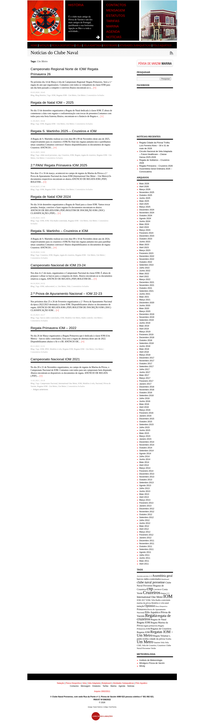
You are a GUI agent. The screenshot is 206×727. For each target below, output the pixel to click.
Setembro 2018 (146, 343)
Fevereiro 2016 (146, 413)
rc (56, 286)
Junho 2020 (144, 305)
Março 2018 (144, 355)
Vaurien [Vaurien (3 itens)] (157, 642)
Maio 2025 (144, 201)
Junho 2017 (144, 372)
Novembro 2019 (146, 317)
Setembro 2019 (146, 320)
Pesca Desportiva (63, 45)
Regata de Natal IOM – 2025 (52, 102)
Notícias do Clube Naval (54, 52)
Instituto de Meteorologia (150, 660)
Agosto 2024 (145, 218)
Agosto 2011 (145, 552)
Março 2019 (144, 331)
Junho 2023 (144, 241)
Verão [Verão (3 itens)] (153, 648)
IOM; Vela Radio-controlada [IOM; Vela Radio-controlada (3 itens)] (158, 600)
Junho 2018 (144, 346)
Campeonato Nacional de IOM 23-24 (58, 265)
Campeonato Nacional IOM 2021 (55, 359)
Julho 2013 (144, 488)
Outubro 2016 (145, 392)
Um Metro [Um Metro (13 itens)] (145, 642)
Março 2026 (144, 189)
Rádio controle (87, 318)
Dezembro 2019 (146, 314)
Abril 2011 (144, 564)
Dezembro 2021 (146, 282)
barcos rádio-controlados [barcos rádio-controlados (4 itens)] (149, 579)
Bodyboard (110, 45)
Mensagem (115, 10)
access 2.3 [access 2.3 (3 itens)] (147, 576)
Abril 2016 (144, 407)
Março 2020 (144, 311)
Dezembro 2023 (146, 236)
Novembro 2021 (146, 285)
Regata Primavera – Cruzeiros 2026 (156, 166)
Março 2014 (144, 468)
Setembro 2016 (146, 395)
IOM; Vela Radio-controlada (56, 221)
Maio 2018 (144, 349)
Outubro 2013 (145, 479)
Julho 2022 (144, 268)
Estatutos (115, 15)
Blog (32, 95)
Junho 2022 (144, 270)
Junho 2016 (144, 401)
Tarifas (112, 21)
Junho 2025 (144, 198)
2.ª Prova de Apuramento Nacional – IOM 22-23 (66, 293)
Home (34, 45)
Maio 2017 (144, 375)
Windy (142, 666)
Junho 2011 (144, 558)
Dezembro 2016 (146, 387)
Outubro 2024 (145, 215)
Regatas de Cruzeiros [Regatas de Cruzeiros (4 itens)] (161, 628)
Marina (112, 26)
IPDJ (47, 349)
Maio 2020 (144, 308)
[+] (94, 88)
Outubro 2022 (145, 262)
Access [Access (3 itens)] (140, 576)
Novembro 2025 (146, 192)
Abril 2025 (144, 204)
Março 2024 (144, 230)
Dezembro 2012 (146, 508)
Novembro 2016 (146, 389)
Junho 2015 (144, 430)
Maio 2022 (144, 273)
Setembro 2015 (146, 424)
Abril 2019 (144, 328)
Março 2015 (144, 436)
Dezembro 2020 (146, 302)
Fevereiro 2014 (146, 471)
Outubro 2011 (145, 546)
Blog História (40, 95)
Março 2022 (144, 279)
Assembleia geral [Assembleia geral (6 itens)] (162, 575)
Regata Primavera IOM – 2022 (53, 328)
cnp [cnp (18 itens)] (150, 588)
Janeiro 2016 (145, 416)
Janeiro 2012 (145, 537)
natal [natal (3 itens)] (167, 603)
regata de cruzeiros (88, 155)
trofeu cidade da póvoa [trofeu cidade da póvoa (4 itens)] (154, 639)
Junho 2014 (144, 459)
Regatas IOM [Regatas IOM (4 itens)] (143, 632)
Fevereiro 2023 (146, 253)
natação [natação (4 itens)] (140, 606)
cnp (59, 155)
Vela (78, 45)
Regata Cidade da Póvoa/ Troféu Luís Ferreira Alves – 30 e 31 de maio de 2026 (154, 145)
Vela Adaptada (92, 45)
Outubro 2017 (145, 363)
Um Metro (81, 95)
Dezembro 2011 (146, 540)
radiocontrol (50, 286)
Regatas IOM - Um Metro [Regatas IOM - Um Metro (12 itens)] (155, 633)
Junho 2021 (144, 294)
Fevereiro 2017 (146, 381)
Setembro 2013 (146, 482)
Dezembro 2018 (146, 337)
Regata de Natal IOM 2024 (51, 196)
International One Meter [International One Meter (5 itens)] (150, 596)
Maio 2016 (144, 404)
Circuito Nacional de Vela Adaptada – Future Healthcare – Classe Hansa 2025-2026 (155, 154)
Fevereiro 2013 (146, 503)
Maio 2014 (144, 462)
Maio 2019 (144, 326)
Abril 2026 (144, 186)
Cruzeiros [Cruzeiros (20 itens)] (151, 592)
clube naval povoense (48, 155)
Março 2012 (144, 532)
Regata (77, 155)
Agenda (113, 31)
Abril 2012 (144, 529)
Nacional (98, 383)
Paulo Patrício (97, 707)
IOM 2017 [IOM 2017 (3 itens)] (141, 600)
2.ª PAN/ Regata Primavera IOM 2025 (59, 165)
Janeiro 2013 (145, 505)
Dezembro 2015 (146, 418)
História (76, 5)
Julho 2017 (144, 369)
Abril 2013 (144, 497)
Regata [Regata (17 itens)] (151, 615)
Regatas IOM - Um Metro (66, 95)
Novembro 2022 (146, 259)
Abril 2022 (144, 276)
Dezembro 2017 (146, 357)
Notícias (113, 37)
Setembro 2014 (146, 450)
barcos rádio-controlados (49, 318)
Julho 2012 (144, 520)
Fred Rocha (112, 707)
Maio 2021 (144, 297)
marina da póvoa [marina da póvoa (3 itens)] (144, 603)
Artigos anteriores (39, 389)
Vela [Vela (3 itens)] (162, 642)
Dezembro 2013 (146, 474)
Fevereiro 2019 (146, 334)
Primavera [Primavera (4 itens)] (142, 609)
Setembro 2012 (146, 517)
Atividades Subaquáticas (135, 45)
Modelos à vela (56, 349)
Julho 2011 (144, 555)
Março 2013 (144, 500)
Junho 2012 (144, 523)
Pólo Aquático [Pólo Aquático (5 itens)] (152, 612)
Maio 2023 (144, 244)
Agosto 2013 (145, 485)
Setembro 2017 (146, 366)
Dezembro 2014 (146, 442)
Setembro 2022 (146, 265)
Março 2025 (144, 207)
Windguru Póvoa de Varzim (152, 663)
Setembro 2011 (146, 549)
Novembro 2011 (146, 543)
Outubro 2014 (145, 447)
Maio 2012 (144, 526)
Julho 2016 (144, 398)
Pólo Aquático (162, 45)
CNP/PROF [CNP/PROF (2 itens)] (158, 589)
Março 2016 (144, 410)
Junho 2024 (144, 221)
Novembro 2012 (146, 511)
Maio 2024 (144, 224)
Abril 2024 (144, 227)
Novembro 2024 (146, 212)
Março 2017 (144, 378)
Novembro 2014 (146, 445)
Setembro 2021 (146, 291)
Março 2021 (144, 299)
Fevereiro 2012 (146, 535)
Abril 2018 (144, 352)
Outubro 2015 (145, 421)
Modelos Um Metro (72, 318)
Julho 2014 (144, 456)
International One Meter (67, 383)
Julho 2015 (144, 427)
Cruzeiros (65, 155)
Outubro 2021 (145, 288)
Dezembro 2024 (146, 209)
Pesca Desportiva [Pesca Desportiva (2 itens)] (161, 606)
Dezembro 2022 (146, 256)
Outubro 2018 (145, 340)
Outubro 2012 (145, 514)
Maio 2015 (144, 433)
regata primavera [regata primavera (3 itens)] (150, 625)
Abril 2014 (144, 465)
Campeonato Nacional (48, 383)
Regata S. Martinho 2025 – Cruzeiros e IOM (64, 131)
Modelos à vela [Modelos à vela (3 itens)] (157, 603)
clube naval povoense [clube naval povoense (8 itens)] (151, 582)
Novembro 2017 (146, 360)
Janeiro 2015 (145, 439)
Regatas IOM (68, 349)
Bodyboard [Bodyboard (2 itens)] (165, 579)
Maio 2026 (144, 183)
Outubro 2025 (145, 195)
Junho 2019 (144, 323)
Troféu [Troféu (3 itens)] (168, 639)
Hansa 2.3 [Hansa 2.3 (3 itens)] (165, 593)
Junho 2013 (144, 491)
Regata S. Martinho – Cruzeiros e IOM (59, 231)
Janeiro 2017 (145, 384)
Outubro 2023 (145, 238)
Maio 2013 (144, 494)
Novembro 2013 (146, 476)
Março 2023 (144, 250)
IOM (53, 95)
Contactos (116, 5)
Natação (44, 45)
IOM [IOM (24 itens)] (168, 596)
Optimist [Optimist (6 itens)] (150, 606)
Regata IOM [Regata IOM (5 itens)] (143, 622)
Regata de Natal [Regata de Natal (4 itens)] (158, 619)
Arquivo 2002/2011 (102, 691)
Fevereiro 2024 (146, 233)
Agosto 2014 (145, 453)
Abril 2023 (144, 247)
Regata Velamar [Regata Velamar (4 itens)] (161, 635)
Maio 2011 (144, 561)
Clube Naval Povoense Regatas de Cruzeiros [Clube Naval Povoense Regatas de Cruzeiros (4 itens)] (154, 586)
